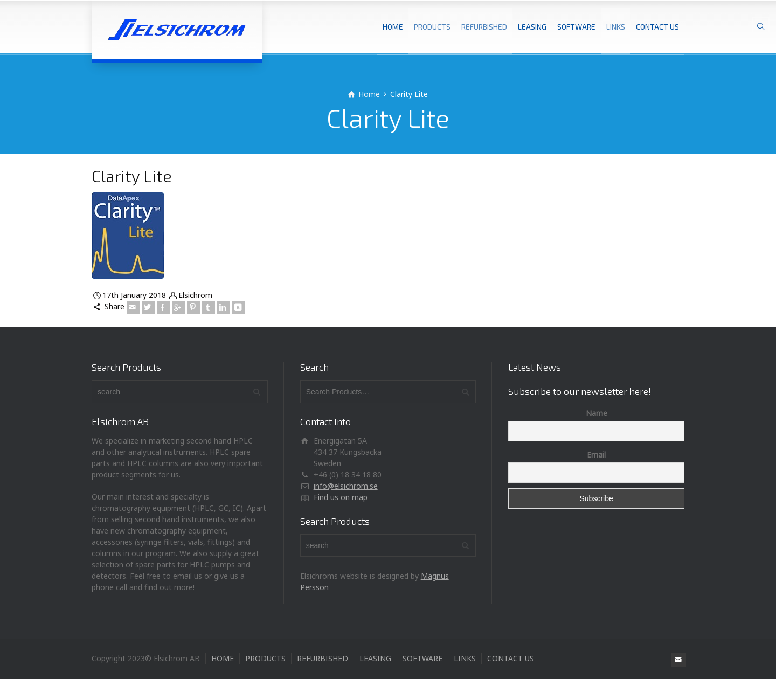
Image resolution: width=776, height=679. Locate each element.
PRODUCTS (432, 26)
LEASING (532, 26)
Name (596, 413)
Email (596, 454)
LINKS (615, 26)
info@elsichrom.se (346, 486)
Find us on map (341, 497)
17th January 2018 (134, 295)
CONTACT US (657, 26)
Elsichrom (195, 295)
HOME (393, 26)
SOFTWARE (576, 26)
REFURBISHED (484, 26)
